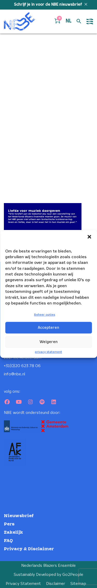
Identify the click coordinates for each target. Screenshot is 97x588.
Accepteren (48, 328)
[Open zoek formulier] (79, 21)
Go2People (72, 575)
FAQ (8, 541)
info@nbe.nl (14, 374)
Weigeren (49, 342)
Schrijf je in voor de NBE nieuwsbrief (48, 4)
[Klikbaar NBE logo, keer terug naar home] (19, 21)
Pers (9, 524)
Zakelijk (13, 532)
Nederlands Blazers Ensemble (48, 566)
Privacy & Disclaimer (29, 549)
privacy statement (48, 352)
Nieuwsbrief (19, 516)
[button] (89, 236)
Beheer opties (44, 315)
